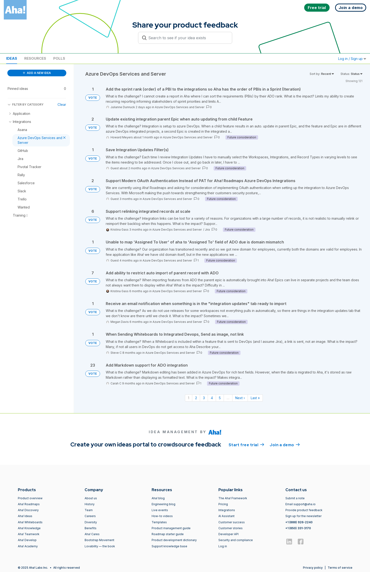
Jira (207, 229)
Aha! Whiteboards (30, 522)
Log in (222, 546)
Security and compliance (235, 540)
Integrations (226, 510)
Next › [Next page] (240, 398)
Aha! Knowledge (29, 528)
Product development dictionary (174, 540)
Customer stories (230, 528)
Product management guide (171, 528)
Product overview (30, 498)
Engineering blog (163, 504)
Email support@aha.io (300, 504)
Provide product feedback (303, 510)
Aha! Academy (28, 546)
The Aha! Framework (232, 498)
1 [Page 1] (188, 398)
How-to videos (162, 516)
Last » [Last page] (255, 398)
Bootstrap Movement (99, 540)
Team (89, 510)
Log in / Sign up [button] (352, 59)
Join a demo (285, 444)
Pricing (223, 504)
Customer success (231, 522)
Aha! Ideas (25, 516)
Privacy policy (313, 567)
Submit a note (295, 498)
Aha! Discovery (28, 510)
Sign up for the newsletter (303, 516)
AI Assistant (226, 516)
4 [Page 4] (212, 398)
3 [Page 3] (204, 398)
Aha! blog (158, 498)
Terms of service (340, 567)
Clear (62, 104)
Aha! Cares (92, 534)
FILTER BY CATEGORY (25, 104)
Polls (59, 58)
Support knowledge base (169, 546)
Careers (90, 516)
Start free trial (246, 444)
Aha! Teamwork (28, 534)
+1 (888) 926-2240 (298, 522)
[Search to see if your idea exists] (187, 38)
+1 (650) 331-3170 (298, 528)
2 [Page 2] (196, 398)
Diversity (91, 522)
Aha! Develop (27, 540)
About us (91, 498)
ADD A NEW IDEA (37, 73)
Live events (160, 510)
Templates (159, 522)
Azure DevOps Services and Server (179, 107)
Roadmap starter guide (168, 534)
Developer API (228, 534)
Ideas (11, 58)
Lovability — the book (100, 546)
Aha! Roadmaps (29, 504)
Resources (35, 58)
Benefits (90, 528)
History (90, 504)
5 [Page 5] (220, 398)
